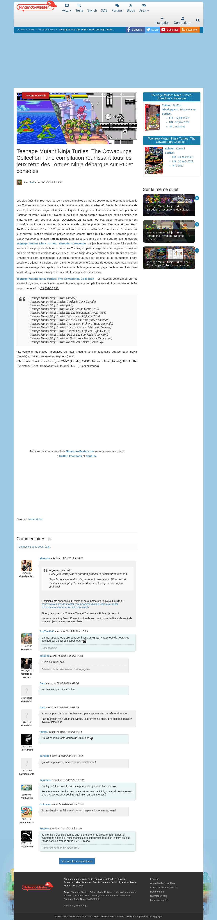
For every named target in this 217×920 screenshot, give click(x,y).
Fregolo (44, 828)
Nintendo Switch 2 (89, 899)
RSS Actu (69, 905)
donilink (44, 755)
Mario (100, 892)
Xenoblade (130, 892)
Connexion (183, 21)
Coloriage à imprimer (135, 916)
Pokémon (109, 892)
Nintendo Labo (72, 899)
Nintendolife (35, 519)
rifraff (32, 182)
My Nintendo (106, 895)
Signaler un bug (158, 896)
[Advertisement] (108, 60)
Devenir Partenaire (76, 916)
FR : (171, 117)
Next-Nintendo (109, 916)
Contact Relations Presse (163, 887)
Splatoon (68, 895)
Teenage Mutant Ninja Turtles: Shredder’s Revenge (51, 243)
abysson (45, 558)
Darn (42, 683)
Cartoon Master (122, 895)
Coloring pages (154, 916)
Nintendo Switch (47, 29)
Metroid (120, 892)
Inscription (162, 21)
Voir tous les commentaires (76, 861)
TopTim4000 (47, 631)
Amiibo (94, 895)
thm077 (44, 731)
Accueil (21, 29)
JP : (171, 126)
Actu (66, 8)
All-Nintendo (94, 916)
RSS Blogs (81, 905)
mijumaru (45, 780)
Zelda (93, 892)
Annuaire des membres (162, 883)
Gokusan (45, 804)
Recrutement (157, 891)
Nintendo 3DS (82, 895)
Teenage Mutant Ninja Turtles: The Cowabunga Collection (55, 278)
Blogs (131, 8)
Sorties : (167, 113)
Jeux (144, 8)
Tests (79, 8)
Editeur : (167, 105)
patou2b (44, 655)
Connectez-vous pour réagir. (35, 546)
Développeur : (170, 109)
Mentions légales (159, 900)
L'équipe (154, 879)
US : (171, 122)
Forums (117, 8)
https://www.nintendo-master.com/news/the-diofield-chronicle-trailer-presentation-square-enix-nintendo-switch (80, 606)
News (31, 29)
